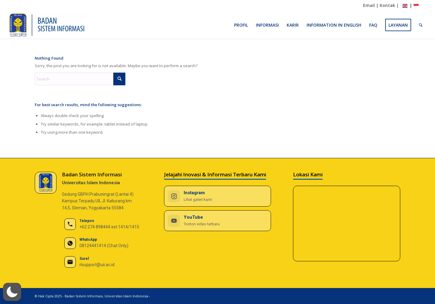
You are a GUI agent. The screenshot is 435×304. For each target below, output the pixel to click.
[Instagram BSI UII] (217, 196)
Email (369, 5)
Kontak (387, 5)
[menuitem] (241, 25)
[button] (12, 292)
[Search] (420, 25)
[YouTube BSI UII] (217, 220)
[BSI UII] (47, 25)
